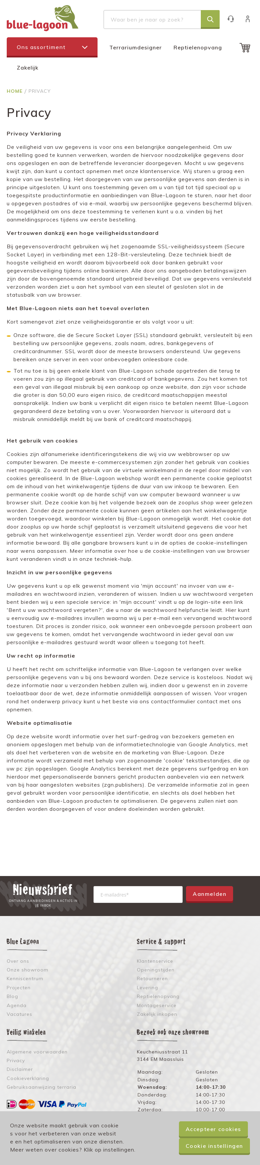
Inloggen (251, 18)
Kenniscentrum (25, 978)
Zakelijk (27, 67)
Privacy (16, 1060)
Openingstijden (156, 970)
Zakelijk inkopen (157, 1014)
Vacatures (19, 1014)
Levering (147, 988)
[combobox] (162, 19)
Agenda (17, 1005)
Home (15, 91)
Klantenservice (233, 18)
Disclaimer (20, 1069)
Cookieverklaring (28, 1078)
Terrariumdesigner (135, 47)
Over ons (18, 961)
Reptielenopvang (198, 47)
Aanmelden (209, 893)
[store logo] (42, 18)
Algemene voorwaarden (37, 1052)
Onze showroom (27, 970)
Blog (12, 996)
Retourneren (152, 978)
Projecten (19, 988)
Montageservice (157, 1005)
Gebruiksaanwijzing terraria (41, 1087)
